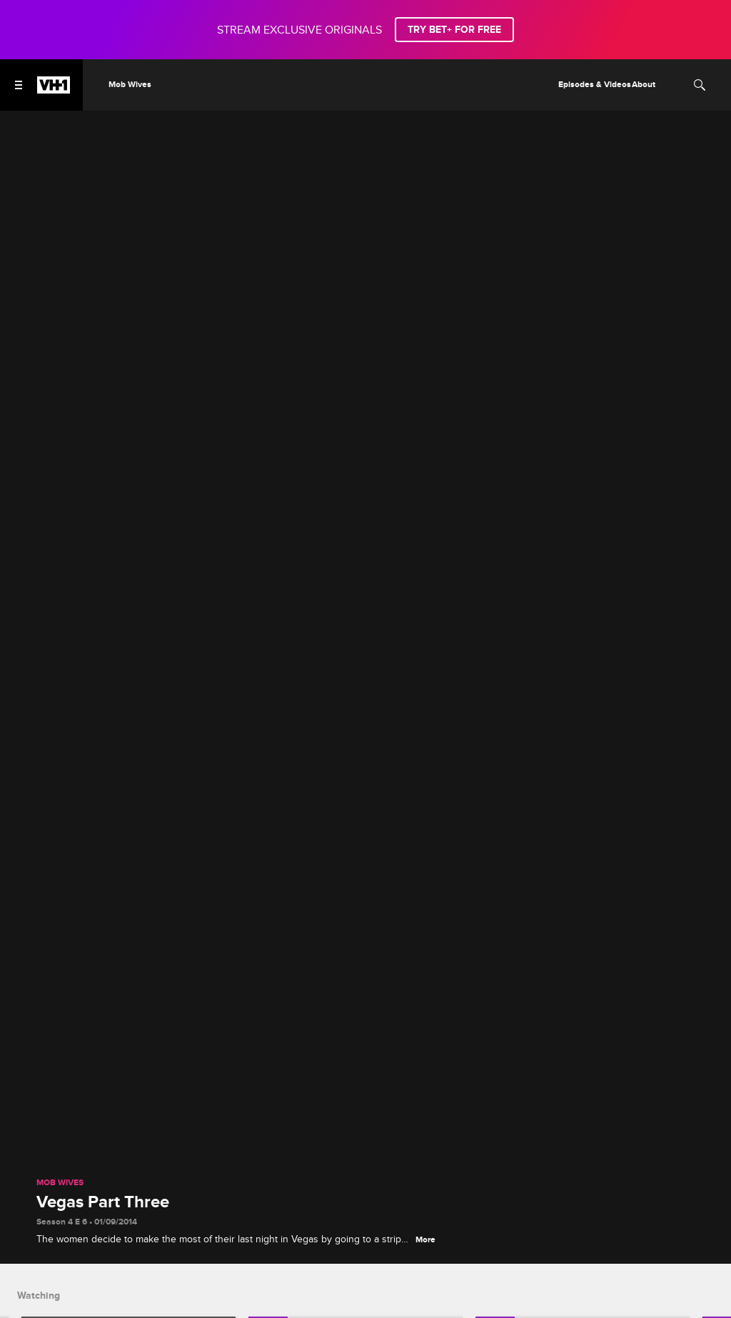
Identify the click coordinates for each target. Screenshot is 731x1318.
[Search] (699, 85)
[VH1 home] (53, 90)
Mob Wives (60, 1183)
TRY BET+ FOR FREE (454, 30)
